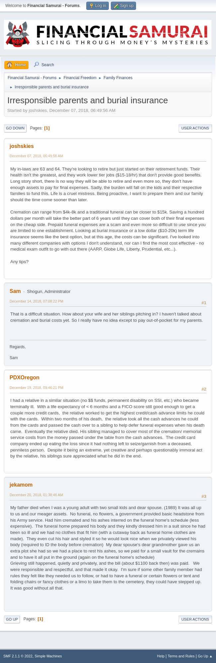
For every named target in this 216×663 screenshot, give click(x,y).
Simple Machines (48, 656)
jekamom (21, 485)
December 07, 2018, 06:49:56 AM (36, 156)
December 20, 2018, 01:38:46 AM (36, 495)
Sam (15, 291)
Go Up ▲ (205, 656)
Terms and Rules (181, 656)
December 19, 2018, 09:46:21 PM (36, 388)
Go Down (15, 128)
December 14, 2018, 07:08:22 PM (36, 301)
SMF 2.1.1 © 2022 (18, 656)
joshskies (22, 146)
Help (161, 656)
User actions (195, 128)
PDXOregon (24, 377)
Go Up (12, 619)
